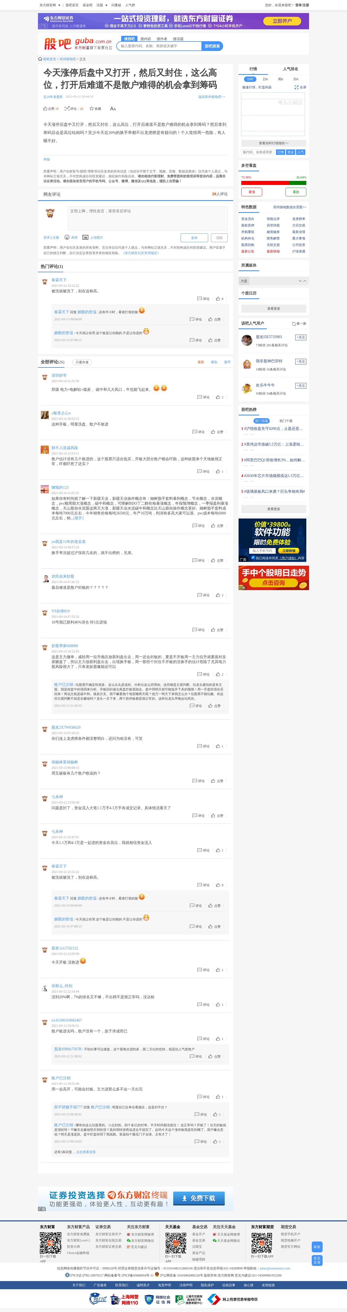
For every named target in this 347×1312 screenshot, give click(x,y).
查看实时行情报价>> (274, 143)
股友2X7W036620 (66, 727)
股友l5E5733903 (269, 337)
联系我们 (121, 1285)
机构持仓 (247, 238)
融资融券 (273, 232)
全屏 (300, 87)
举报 (46, 159)
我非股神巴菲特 (269, 361)
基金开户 (198, 1234)
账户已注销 (63, 685)
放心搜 (248, 1285)
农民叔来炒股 (63, 576)
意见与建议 (137, 1247)
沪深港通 (298, 251)
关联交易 (273, 245)
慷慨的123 (60, 487)
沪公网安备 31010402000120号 (179, 1275)
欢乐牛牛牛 (265, 385)
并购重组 (247, 232)
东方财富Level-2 (78, 1240)
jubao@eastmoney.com (275, 1268)
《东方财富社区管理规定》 (140, 253)
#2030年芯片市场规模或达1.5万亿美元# (277, 476)
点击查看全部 (86, 1152)
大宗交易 (298, 225)
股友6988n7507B (67, 1049)
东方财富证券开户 (108, 1234)
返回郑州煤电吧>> (211, 97)
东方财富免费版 (78, 1234)
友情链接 (268, 1285)
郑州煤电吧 (68, 59)
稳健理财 (198, 1259)
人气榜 (130, 5)
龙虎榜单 (298, 219)
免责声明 (164, 1285)
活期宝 (197, 1247)
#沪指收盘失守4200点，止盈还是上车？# (278, 429)
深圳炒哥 (59, 375)
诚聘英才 (143, 1285)
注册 (55, 237)
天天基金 (172, 1227)
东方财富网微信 (140, 1241)
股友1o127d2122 (65, 948)
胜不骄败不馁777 (68, 1107)
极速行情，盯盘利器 (257, 87)
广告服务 (100, 1285)
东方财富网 (48, 5)
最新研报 (273, 251)
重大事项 (298, 238)
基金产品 (198, 1253)
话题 (100, 5)
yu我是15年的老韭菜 (69, 542)
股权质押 (247, 225)
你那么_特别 (62, 986)
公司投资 (298, 245)
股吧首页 (72, 5)
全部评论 (52, 362)
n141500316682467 (67, 1020)
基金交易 (198, 1240)
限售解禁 (273, 238)
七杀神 (57, 797)
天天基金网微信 (226, 1241)
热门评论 (52, 266)
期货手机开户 (290, 1234)
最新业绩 (298, 232)
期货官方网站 (290, 1247)
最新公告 (247, 251)
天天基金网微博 (226, 1234)
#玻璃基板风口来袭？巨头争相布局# (274, 491)
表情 (71, 237)
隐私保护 (207, 1285)
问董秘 (116, 5)
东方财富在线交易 (108, 1240)
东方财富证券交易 (108, 1247)
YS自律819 (61, 611)
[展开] (78, 518)
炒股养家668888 (65, 646)
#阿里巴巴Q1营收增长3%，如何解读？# (277, 460)
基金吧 (87, 5)
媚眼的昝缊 (87, 312)
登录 (47, 237)
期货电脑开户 (290, 1240)
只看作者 (82, 362)
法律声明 (185, 1285)
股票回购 (247, 245)
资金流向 (247, 219)
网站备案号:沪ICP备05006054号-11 (129, 1275)
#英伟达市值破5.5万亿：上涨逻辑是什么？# (280, 444)
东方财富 (47, 1227)
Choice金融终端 (78, 1253)
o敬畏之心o (61, 413)
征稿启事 (228, 1285)
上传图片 (92, 237)
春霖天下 (59, 280)
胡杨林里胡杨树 (65, 762)
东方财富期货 (262, 1227)
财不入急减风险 (65, 448)
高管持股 (273, 225)
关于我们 (78, 1285)
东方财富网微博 (140, 1234)
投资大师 (73, 1247)
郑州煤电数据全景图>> (289, 207)
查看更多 (273, 309)
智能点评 (273, 219)
